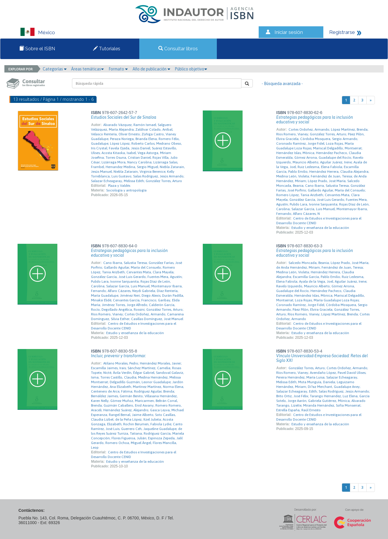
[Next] (370, 100)
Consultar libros (178, 48)
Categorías (55, 69)
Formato (118, 69)
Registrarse (342, 32)
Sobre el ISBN (37, 48)
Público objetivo (191, 69)
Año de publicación (151, 69)
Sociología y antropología (126, 190)
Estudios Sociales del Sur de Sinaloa (123, 117)
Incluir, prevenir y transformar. (118, 355)
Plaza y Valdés (119, 186)
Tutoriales (106, 48)
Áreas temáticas (87, 69)
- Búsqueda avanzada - (282, 83)
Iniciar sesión (288, 32)
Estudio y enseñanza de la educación (320, 228)
